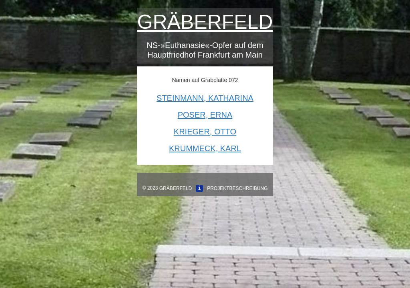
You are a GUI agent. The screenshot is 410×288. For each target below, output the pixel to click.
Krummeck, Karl (205, 148)
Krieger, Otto (205, 131)
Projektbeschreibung (237, 188)
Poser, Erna (205, 114)
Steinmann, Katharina (205, 98)
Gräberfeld (205, 22)
